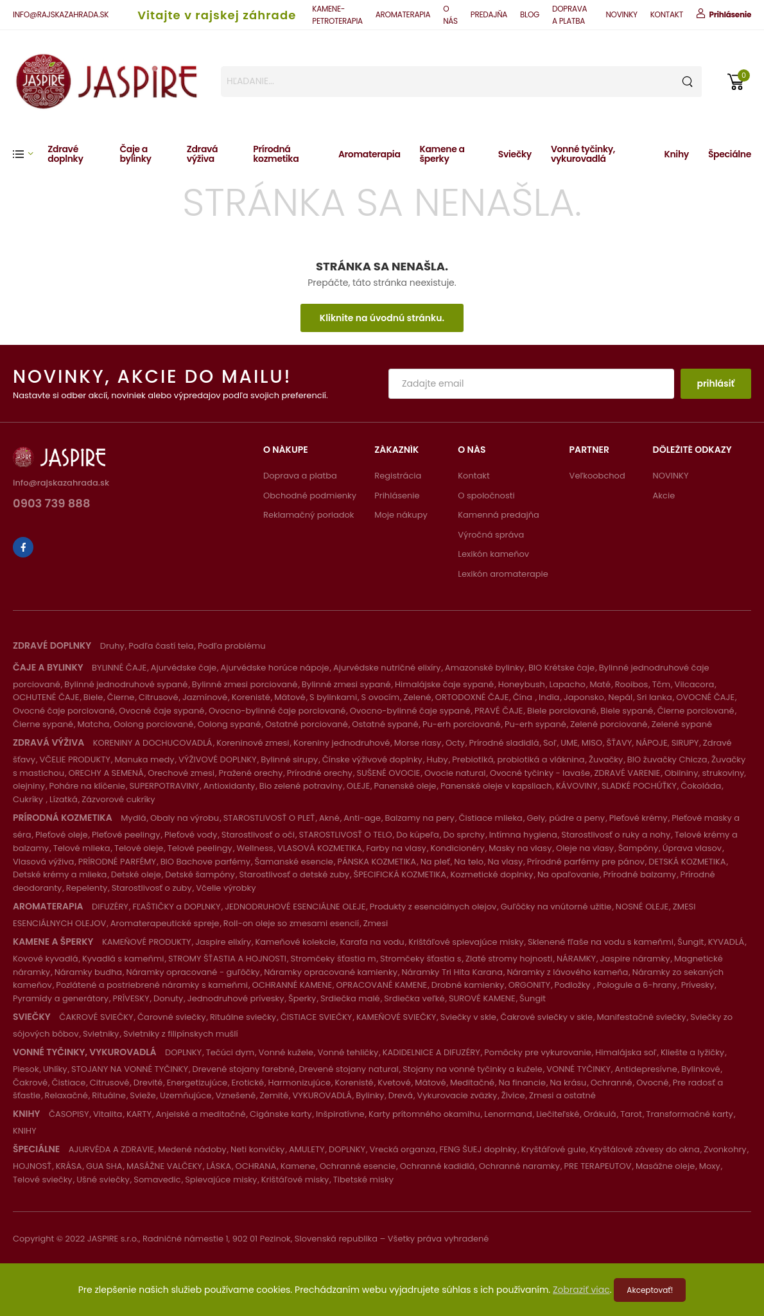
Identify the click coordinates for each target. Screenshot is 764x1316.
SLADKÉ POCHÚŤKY (639, 786)
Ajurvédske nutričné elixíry (387, 668)
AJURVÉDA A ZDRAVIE (111, 1149)
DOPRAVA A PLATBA (569, 14)
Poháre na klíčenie (87, 786)
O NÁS (450, 14)
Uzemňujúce (185, 1095)
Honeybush (521, 684)
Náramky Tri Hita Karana (452, 972)
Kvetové (394, 1082)
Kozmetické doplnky (492, 874)
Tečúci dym (230, 1052)
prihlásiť (715, 383)
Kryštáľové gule (553, 1149)
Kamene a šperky (442, 154)
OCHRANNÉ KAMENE (292, 985)
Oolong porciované (153, 724)
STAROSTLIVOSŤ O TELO (345, 835)
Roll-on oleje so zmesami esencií (291, 923)
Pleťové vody (190, 835)
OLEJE (358, 786)
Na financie (522, 1082)
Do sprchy (464, 835)
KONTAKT (666, 14)
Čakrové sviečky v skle (546, 1017)
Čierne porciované (695, 711)
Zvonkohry (725, 1149)
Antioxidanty (230, 786)
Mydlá (133, 818)
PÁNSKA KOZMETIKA (376, 861)
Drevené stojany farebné (243, 1069)
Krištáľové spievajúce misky (465, 942)
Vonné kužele (286, 1052)
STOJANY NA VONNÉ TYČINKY (129, 1069)
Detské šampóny (200, 874)
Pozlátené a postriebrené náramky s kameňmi (152, 985)
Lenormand (508, 1114)
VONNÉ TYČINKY (578, 1069)
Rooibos (631, 684)
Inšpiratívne (340, 1114)
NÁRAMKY (576, 958)
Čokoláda (701, 786)
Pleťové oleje (61, 835)
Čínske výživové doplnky (372, 759)
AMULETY (307, 1149)
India (549, 697)
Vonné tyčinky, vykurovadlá (583, 154)
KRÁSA (69, 1166)
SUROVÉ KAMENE (482, 998)
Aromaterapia (369, 154)
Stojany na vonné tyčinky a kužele (473, 1069)
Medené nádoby (192, 1149)
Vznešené (236, 1095)
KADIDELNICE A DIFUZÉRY (431, 1052)
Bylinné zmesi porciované (245, 684)
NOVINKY (621, 14)
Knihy (676, 154)
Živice (513, 1095)
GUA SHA (104, 1166)
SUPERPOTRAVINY (164, 786)
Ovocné (652, 1082)
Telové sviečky (43, 1179)
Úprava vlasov (692, 848)
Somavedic (157, 1179)
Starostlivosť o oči (258, 835)
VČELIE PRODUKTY (74, 759)
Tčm (661, 684)
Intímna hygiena (523, 835)
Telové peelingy (200, 848)
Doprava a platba (300, 475)
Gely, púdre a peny (565, 818)
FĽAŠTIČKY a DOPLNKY (176, 906)
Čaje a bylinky (135, 154)
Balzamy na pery (420, 818)
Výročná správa (491, 535)
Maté (600, 684)
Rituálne (109, 1095)
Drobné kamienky (467, 985)
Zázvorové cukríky (118, 799)
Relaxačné (66, 1095)
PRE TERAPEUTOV (598, 1166)
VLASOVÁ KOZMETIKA (319, 848)
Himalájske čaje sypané (444, 684)
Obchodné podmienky (309, 495)
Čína (524, 697)
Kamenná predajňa (498, 515)
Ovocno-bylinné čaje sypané (410, 711)
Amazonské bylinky (484, 668)
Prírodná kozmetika (276, 154)
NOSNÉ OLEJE (642, 906)
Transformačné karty (689, 1114)
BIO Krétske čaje (561, 668)
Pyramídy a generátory (61, 998)
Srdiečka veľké (414, 998)
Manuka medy (144, 759)
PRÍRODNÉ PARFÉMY (117, 861)
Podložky (574, 985)
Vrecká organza (402, 1149)
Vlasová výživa (43, 861)
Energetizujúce (197, 1082)
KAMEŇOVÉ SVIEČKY (396, 1017)
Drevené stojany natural (348, 1069)
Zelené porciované (608, 724)
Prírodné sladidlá (504, 743)
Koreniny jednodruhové (341, 743)
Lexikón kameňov (493, 554)
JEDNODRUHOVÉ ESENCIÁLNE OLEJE (295, 906)
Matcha (94, 724)
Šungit (690, 942)
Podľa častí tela (160, 646)
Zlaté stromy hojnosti (508, 958)
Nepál (620, 697)
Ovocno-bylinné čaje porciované (277, 711)
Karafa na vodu (372, 942)
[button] (30, 154)
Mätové (289, 697)
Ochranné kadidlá (437, 1166)
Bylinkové (700, 1069)
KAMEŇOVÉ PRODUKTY (146, 942)
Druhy (112, 646)
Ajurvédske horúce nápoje (274, 668)
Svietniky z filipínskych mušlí (180, 1034)
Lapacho (567, 684)
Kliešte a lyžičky (692, 1052)
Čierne (121, 697)
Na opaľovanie (568, 874)
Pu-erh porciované (461, 724)
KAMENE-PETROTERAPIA (337, 14)
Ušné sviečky (103, 1179)
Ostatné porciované (306, 724)
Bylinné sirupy (289, 759)
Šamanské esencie (294, 861)
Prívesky (698, 985)
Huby (436, 759)
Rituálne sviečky (243, 1017)
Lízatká (63, 799)
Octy (455, 743)
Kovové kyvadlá (45, 958)
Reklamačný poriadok (308, 515)
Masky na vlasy (520, 848)
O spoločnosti (486, 495)
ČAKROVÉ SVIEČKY (96, 1017)
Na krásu (568, 1082)
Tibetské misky (363, 1179)
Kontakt (473, 475)
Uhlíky (55, 1069)
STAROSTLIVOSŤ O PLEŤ (269, 818)
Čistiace (69, 1082)
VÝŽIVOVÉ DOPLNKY (217, 759)
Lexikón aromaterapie (503, 574)
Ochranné (611, 1082)
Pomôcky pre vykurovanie (537, 1052)
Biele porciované (561, 711)
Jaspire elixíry (223, 942)
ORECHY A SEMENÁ (106, 773)
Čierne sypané (43, 724)
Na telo (468, 861)
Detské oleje (136, 874)
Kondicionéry (457, 848)
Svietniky (101, 1034)
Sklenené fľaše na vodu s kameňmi (600, 942)
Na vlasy (505, 861)
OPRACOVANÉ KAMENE (382, 985)
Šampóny (638, 848)
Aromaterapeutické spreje (165, 923)
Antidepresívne (646, 1069)
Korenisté (251, 697)
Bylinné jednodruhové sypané (125, 684)
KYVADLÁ (726, 942)
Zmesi (375, 923)
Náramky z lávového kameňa (567, 972)
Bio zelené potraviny (301, 786)
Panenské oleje (405, 786)
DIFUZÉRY (110, 906)
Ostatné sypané (385, 724)
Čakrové (30, 1082)
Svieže (142, 1095)
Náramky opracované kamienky (330, 972)
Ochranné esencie (358, 1166)
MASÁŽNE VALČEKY (164, 1166)
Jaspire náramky (635, 958)
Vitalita (107, 1114)
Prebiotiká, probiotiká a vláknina (518, 759)
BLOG (529, 14)
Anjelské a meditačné (200, 1114)
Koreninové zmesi (252, 743)
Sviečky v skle (468, 1017)
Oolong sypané (229, 724)
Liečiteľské (557, 1114)
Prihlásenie (396, 495)
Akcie (664, 495)
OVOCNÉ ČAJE (705, 697)
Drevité (148, 1082)
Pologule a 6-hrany (637, 985)
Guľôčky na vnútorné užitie (556, 906)
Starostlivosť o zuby (152, 888)
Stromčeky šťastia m (333, 958)
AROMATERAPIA (403, 14)
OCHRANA (255, 1166)
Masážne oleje (665, 1166)
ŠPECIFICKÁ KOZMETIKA (400, 874)
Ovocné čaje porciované (64, 711)
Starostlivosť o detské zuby (294, 874)
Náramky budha (88, 972)
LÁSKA (218, 1166)
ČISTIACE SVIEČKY (316, 1017)
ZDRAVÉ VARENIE (627, 773)
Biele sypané (626, 711)
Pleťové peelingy (126, 835)
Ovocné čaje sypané (161, 711)
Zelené (417, 697)
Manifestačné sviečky (641, 1017)
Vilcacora (695, 684)
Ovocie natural (454, 773)
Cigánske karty (281, 1114)
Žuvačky (606, 759)
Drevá (400, 1095)
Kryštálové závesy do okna (645, 1149)
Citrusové (158, 697)
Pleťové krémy (638, 818)
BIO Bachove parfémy (205, 861)
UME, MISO (581, 743)
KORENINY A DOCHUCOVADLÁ (153, 743)
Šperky (302, 998)
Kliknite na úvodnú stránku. (382, 317)
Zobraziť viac (581, 1289)
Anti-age (362, 818)
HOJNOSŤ (32, 1166)
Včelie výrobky (226, 888)
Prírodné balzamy (640, 874)
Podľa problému (231, 646)
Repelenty (86, 888)
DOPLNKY (183, 1052)
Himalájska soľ (625, 1052)
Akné (329, 818)
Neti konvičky (257, 1149)
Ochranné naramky (519, 1166)
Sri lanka (654, 697)
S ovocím (380, 697)
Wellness (254, 848)
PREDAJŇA (489, 14)
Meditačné (472, 1082)
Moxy (709, 1166)
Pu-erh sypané (535, 724)
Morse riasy (418, 743)
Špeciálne (729, 154)
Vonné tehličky (348, 1052)
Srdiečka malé (350, 998)
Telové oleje (138, 848)
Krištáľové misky (295, 1179)
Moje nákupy (401, 515)
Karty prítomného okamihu (424, 1114)
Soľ (550, 743)
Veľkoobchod (597, 475)
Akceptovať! (650, 1290)
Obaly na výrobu (184, 818)
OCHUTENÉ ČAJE (46, 697)
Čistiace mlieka (490, 818)
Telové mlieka (81, 848)
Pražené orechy (251, 773)
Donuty (168, 998)
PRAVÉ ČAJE (498, 711)
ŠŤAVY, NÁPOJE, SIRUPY (653, 743)
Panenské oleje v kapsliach (496, 786)
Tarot (631, 1114)
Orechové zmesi (181, 773)
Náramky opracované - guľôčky (193, 972)
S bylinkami (333, 697)
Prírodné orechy (319, 773)
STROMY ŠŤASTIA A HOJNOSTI (227, 958)
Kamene (298, 1166)
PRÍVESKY (130, 998)
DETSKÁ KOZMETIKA (686, 861)
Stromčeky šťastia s (420, 958)
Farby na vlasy (396, 848)
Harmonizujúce (299, 1082)
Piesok (26, 1069)
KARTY (139, 1114)
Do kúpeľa (417, 835)
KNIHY (25, 1131)
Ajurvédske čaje (183, 668)
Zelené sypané (682, 724)
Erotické (248, 1082)
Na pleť (435, 861)
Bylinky (370, 1095)
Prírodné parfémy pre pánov (586, 861)
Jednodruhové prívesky (235, 998)
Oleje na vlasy (585, 848)
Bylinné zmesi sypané (346, 684)
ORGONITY (529, 985)
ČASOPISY (69, 1114)
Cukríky (29, 799)
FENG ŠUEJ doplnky (478, 1149)
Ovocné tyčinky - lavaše (540, 773)
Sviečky (515, 154)
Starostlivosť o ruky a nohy (615, 835)
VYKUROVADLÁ (322, 1095)
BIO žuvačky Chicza (667, 759)
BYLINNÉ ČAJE (119, 668)
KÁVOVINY (576, 786)
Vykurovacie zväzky (457, 1095)
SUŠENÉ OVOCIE (388, 773)
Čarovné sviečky (171, 1017)
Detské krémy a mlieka (60, 874)
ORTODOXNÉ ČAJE (472, 697)
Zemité (274, 1095)
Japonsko (584, 697)
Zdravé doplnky (65, 154)
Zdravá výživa (202, 154)
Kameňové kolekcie (296, 942)
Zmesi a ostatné (562, 1095)
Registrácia (397, 475)
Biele (93, 697)
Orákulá (600, 1114)
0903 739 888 (52, 504)
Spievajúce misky (221, 1179)
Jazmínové (204, 697)
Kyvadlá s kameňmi (123, 958)
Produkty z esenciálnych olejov (433, 906)
